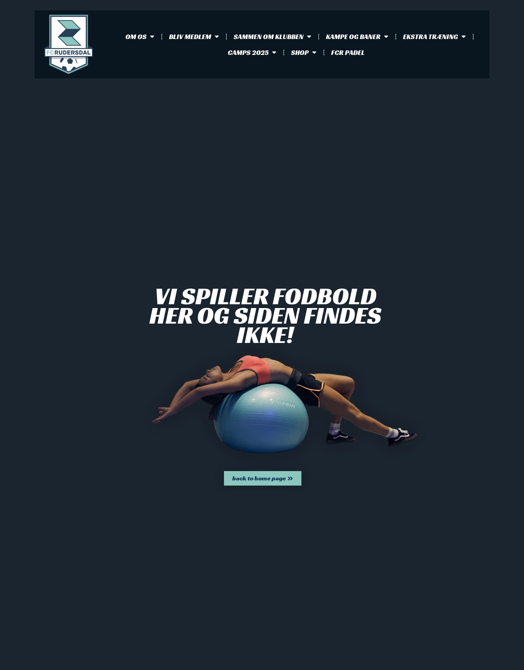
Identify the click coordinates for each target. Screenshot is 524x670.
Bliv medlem (194, 37)
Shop (304, 52)
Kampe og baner (357, 37)
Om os (140, 37)
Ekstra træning (434, 37)
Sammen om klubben (272, 37)
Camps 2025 (252, 52)
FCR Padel (348, 52)
